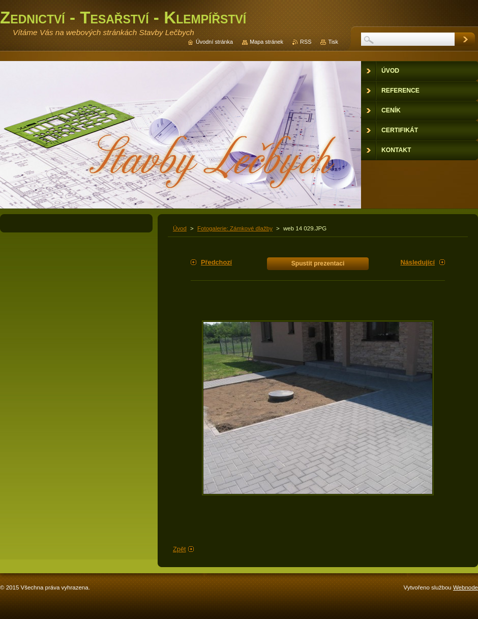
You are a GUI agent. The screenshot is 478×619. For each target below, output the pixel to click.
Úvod (180, 228)
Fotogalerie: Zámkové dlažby (235, 228)
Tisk (333, 42)
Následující (417, 262)
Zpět (179, 549)
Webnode (465, 587)
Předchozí (216, 262)
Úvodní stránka (214, 42)
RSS (305, 42)
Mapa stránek (266, 42)
